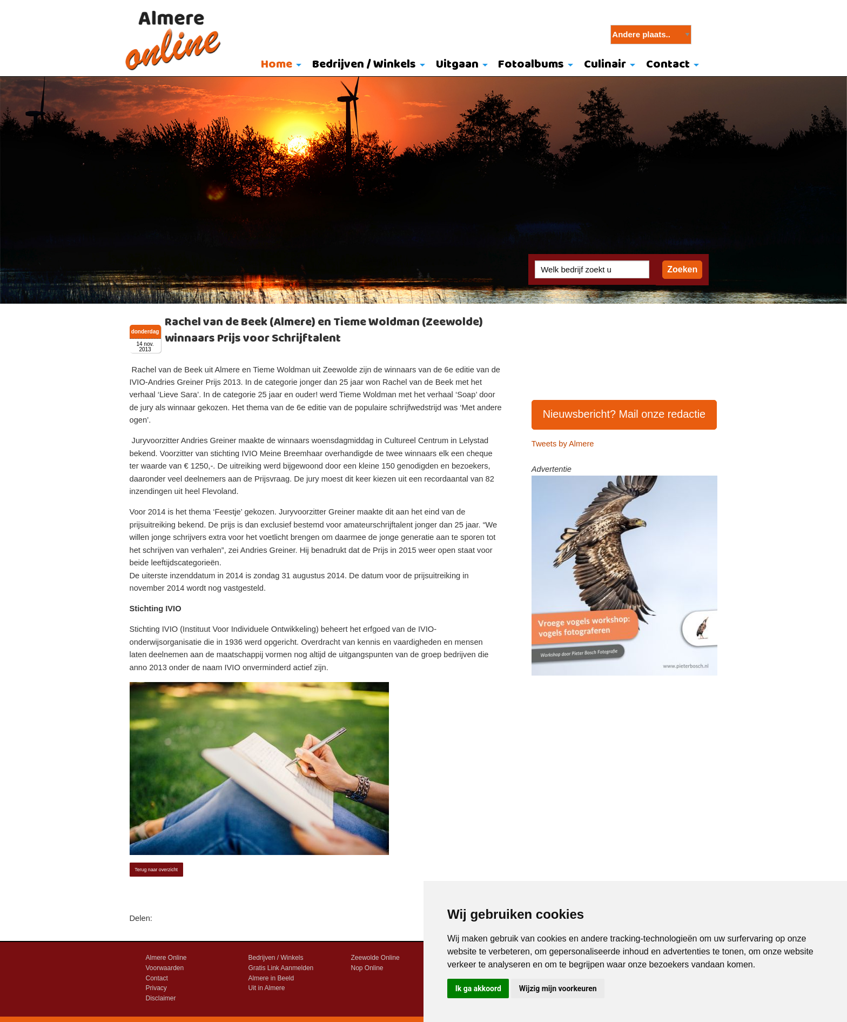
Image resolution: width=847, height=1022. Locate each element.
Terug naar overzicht (156, 869)
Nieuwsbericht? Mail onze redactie (624, 414)
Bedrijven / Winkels (364, 64)
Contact (668, 64)
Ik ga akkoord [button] (478, 988)
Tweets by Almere (563, 443)
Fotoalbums (531, 64)
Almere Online (166, 957)
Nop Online (367, 968)
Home (276, 64)
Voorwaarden (165, 968)
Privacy (156, 988)
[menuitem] (279, 65)
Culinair (605, 64)
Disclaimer (161, 998)
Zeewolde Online (375, 957)
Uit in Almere (266, 988)
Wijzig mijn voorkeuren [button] (558, 988)
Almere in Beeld (271, 978)
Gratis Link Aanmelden (281, 968)
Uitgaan (457, 64)
